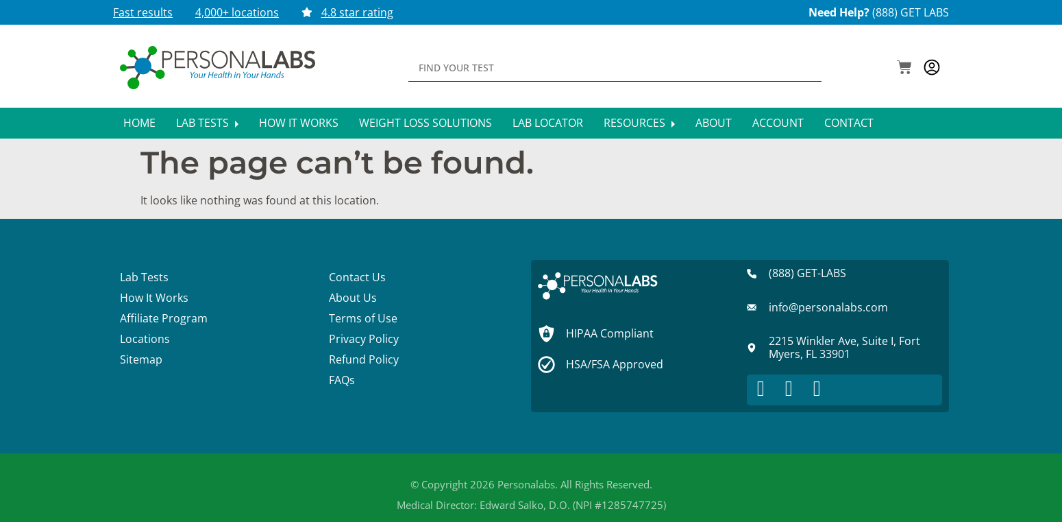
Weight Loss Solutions (425, 122)
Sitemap (141, 359)
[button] (904, 68)
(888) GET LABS (910, 12)
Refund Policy (364, 359)
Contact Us (357, 277)
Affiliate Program (164, 318)
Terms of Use (363, 318)
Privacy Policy (364, 338)
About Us (353, 297)
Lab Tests (207, 122)
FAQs (342, 380)
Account (778, 122)
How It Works (298, 122)
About (713, 122)
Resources (639, 122)
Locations (145, 338)
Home (139, 122)
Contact (849, 122)
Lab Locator (548, 122)
